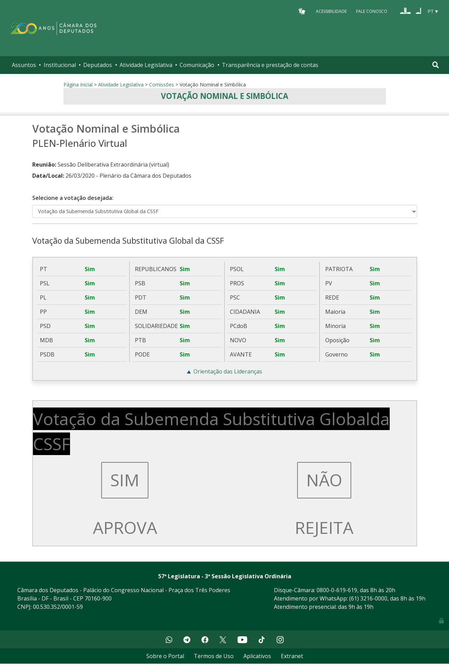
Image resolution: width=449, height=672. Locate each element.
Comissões (161, 84)
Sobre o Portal (165, 656)
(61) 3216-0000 (368, 598)
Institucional (60, 65)
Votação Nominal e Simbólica (224, 96)
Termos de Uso (214, 656)
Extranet (292, 656)
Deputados (97, 65)
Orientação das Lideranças (227, 371)
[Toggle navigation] (435, 65)
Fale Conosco (371, 11)
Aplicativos (257, 656)
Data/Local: (48, 175)
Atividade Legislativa (146, 65)
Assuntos (24, 65)
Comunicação (197, 65)
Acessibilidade (331, 11)
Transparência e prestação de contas (270, 65)
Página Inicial (78, 84)
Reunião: (44, 164)
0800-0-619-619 (337, 590)
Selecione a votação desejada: (72, 198)
